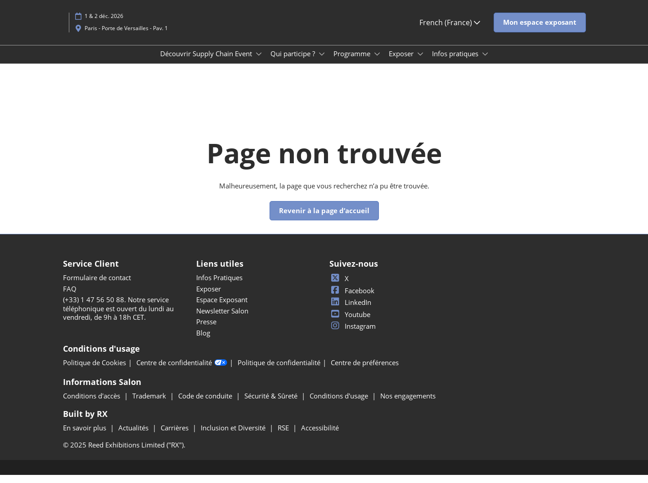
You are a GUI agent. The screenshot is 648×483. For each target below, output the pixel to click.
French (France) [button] (449, 31)
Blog (203, 340)
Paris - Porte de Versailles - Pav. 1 (126, 36)
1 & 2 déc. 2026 (104, 24)
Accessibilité (320, 435)
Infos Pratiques (219, 285)
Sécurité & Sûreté (271, 403)
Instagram (352, 334)
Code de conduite (206, 403)
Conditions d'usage (340, 403)
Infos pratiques (456, 62)
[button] (540, 31)
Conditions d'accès (92, 403)
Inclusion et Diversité (234, 435)
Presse (206, 329)
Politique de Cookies (94, 371)
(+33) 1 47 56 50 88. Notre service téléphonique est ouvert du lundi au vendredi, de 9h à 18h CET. (118, 316)
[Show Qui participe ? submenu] (321, 62)
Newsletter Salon (222, 318)
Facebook (351, 298)
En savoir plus (85, 435)
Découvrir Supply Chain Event (207, 62)
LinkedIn (350, 310)
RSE (284, 435)
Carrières (175, 435)
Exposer (402, 62)
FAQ (69, 296)
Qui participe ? (293, 62)
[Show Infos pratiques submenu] (485, 62)
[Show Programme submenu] (377, 62)
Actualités (134, 435)
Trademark (150, 403)
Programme (352, 62)
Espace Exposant (222, 307)
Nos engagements (408, 403)
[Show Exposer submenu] (420, 62)
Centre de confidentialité (181, 371)
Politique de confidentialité (279, 371)
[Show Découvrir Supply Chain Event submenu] (258, 62)
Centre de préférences (365, 371)
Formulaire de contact (97, 285)
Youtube (349, 322)
